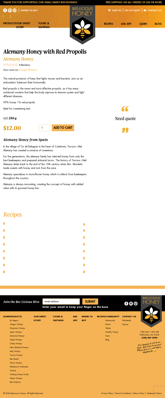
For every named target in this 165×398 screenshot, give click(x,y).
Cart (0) (114, 10)
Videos (108, 328)
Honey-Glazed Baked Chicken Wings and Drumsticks (123, 223)
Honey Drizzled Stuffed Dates (26, 264)
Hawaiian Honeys (17, 328)
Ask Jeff (126, 24)
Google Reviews (28, 69)
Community (112, 317)
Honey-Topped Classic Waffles (107, 237)
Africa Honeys (16, 363)
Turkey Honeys (16, 344)
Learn (143, 24)
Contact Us (153, 10)
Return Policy (138, 393)
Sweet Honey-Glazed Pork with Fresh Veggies (117, 258)
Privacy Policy (107, 393)
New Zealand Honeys (19, 347)
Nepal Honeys (16, 340)
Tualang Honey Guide (19, 374)
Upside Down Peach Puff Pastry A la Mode (115, 264)
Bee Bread (14, 359)
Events (108, 324)
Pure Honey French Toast (103, 251)
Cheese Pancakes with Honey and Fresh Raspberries (42, 244)
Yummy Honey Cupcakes (103, 271)
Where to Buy (29, 10)
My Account (132, 10)
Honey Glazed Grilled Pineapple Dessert (33, 271)
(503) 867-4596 (149, 338)
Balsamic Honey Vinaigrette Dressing (32, 237)
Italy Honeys (15, 351)
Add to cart (62, 127)
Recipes (108, 24)
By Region (14, 320)
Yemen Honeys (16, 378)
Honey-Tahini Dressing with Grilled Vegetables (118, 230)
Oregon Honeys (16, 324)
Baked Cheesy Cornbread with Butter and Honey (40, 223)
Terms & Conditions (123, 393)
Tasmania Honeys (17, 336)
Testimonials (110, 320)
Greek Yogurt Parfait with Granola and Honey (38, 258)
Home (6, 317)
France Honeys (16, 355)
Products (9, 23)
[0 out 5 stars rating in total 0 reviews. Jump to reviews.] (16, 64)
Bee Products (15, 382)
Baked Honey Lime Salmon (25, 230)
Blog (158, 24)
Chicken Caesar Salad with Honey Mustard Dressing (42, 251)
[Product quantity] (44, 127)
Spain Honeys (16, 332)
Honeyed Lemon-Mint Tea (104, 244)
